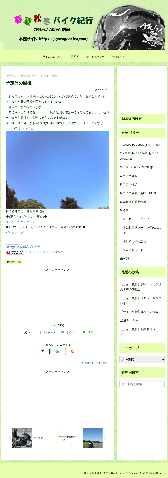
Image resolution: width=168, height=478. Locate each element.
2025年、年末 (129, 320)
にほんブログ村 (30, 246)
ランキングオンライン (20, 221)
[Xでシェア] (31, 332)
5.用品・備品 (14, 262)
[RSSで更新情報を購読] (65, 351)
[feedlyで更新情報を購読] (57, 351)
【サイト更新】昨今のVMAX (139, 312)
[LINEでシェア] (83, 332)
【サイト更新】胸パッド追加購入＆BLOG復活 (140, 287)
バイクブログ (14, 232)
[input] (141, 384)
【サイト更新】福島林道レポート (140, 332)
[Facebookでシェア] (49, 332)
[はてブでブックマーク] (66, 332)
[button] (161, 384)
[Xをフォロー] (50, 351)
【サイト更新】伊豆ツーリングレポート (140, 301)
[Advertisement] (57, 296)
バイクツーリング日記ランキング (43, 252)
